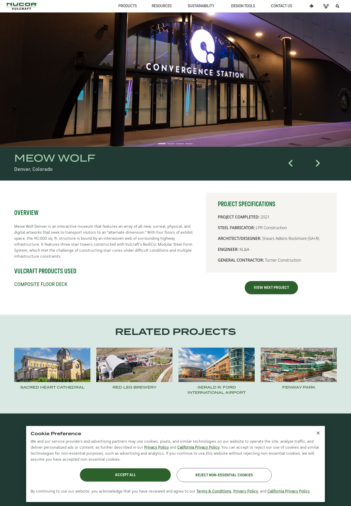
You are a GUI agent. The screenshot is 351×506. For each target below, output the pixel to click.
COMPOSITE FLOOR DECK (40, 284)
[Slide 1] (162, 144)
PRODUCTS (127, 6)
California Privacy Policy (198, 448)
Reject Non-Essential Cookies (224, 475)
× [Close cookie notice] (318, 432)
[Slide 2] (171, 144)
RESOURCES (162, 6)
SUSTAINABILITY (201, 6)
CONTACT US (281, 6)
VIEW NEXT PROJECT (271, 288)
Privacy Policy (156, 448)
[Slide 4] (189, 144)
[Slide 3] (180, 144)
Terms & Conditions (213, 492)
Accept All (125, 475)
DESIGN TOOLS (243, 6)
